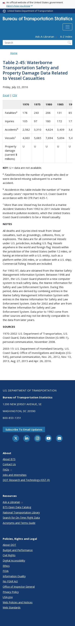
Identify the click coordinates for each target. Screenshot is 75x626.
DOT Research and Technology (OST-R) (26, 480)
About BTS (9, 459)
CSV (14, 95)
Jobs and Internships (15, 475)
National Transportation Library (21, 512)
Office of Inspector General (19, 586)
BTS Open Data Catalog (17, 507)
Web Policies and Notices (18, 602)
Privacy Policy (11, 592)
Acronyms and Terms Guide (19, 523)
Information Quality (14, 576)
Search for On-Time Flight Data (21, 517)
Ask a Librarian (13, 502)
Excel (6, 95)
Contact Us (9, 464)
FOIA (6, 571)
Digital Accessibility (14, 560)
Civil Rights (9, 555)
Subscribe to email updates (23, 429)
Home (13, 53)
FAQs (7, 469)
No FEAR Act (10, 581)
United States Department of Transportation (30, 10)
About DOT (9, 545)
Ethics (6, 566)
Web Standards (12, 607)
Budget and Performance (18, 550)
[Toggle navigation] (67, 26)
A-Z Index (66, 36)
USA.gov (8, 597)
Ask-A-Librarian (46, 36)
